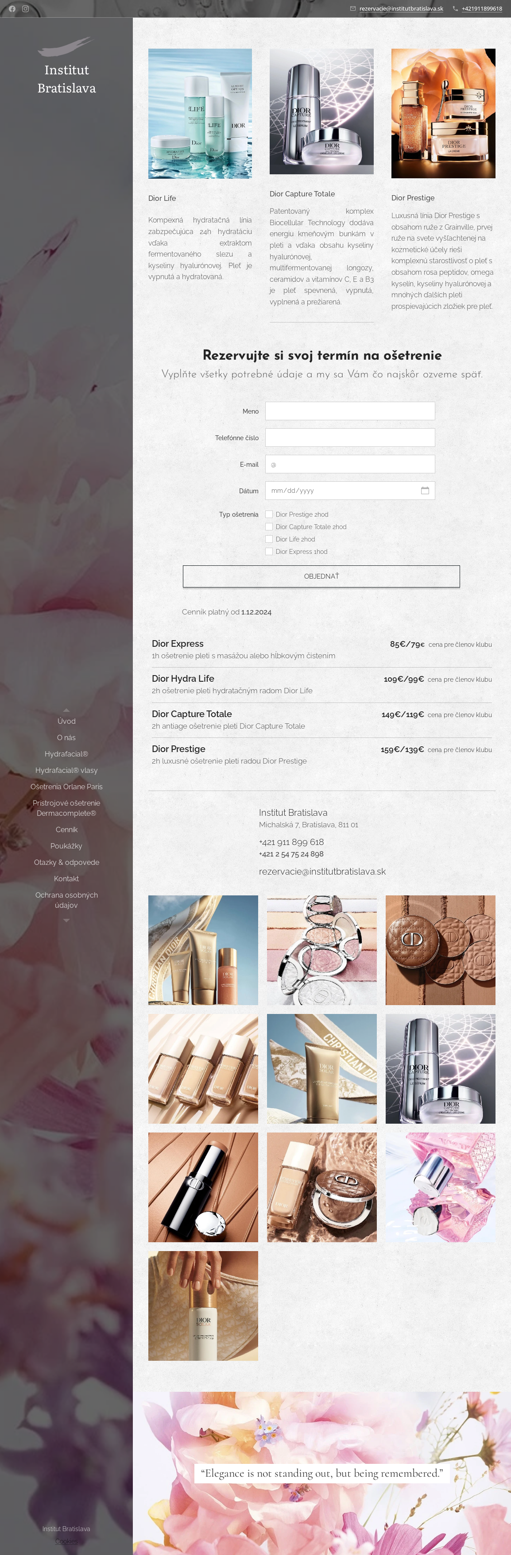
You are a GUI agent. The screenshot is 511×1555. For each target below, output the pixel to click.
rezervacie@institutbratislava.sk (401, 8)
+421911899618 (482, 8)
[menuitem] (66, 721)
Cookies (66, 1541)
